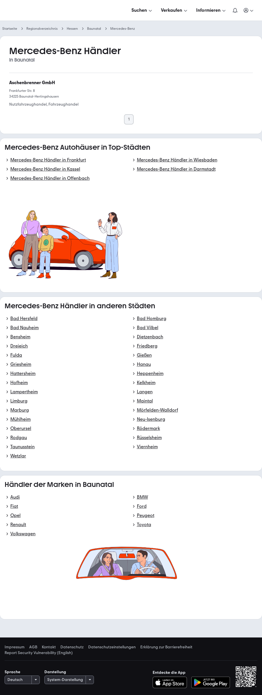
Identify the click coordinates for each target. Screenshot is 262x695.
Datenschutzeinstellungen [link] (112, 647)
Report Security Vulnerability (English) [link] (39, 653)
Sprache (12, 672)
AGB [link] (33, 647)
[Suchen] (142, 10)
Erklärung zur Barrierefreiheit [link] (166, 647)
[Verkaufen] (175, 10)
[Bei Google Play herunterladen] (210, 682)
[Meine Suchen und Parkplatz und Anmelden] (249, 10)
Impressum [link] (15, 647)
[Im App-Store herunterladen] (171, 682)
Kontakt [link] (49, 647)
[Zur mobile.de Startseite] (48, 10)
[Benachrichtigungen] (235, 10)
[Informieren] (211, 10)
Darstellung (55, 672)
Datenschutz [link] (72, 647)
